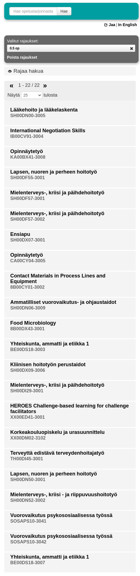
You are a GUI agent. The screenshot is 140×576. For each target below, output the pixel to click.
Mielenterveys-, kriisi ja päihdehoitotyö (57, 192)
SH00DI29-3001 (26, 390)
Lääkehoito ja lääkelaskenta (44, 110)
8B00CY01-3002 (27, 287)
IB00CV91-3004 (26, 136)
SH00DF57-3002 (27, 219)
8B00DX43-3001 (27, 328)
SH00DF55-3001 (27, 177)
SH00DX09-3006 (27, 370)
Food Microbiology (33, 323)
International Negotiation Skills (47, 130)
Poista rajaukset (22, 57)
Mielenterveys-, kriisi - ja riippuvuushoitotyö (63, 494)
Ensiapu (20, 234)
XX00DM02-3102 (28, 437)
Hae (64, 11)
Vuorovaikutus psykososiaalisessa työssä (61, 515)
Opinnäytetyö (26, 151)
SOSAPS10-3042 (28, 541)
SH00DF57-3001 (27, 198)
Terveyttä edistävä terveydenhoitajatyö (57, 453)
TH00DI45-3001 (26, 458)
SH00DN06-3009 (28, 307)
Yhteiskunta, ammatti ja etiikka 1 (49, 344)
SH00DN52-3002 (28, 500)
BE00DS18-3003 (27, 349)
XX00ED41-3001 (27, 417)
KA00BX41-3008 (28, 157)
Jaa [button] (110, 24)
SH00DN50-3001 (28, 479)
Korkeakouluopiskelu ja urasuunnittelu (57, 432)
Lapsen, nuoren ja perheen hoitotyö (53, 172)
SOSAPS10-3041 (28, 520)
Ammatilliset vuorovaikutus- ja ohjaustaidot (63, 302)
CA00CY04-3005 (28, 260)
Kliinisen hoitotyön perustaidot (48, 364)
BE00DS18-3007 (27, 562)
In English (127, 24)
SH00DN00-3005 (28, 115)
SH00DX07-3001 (27, 239)
